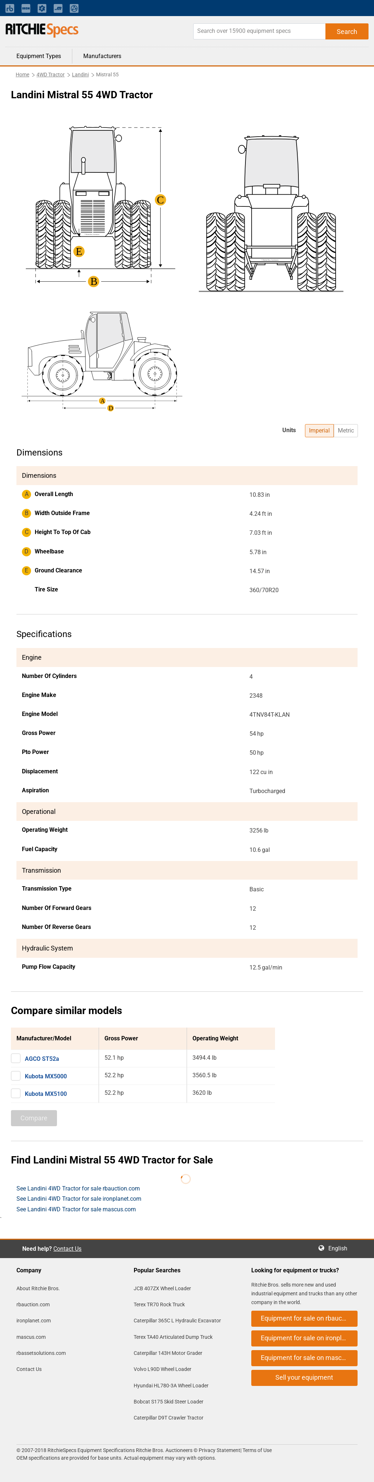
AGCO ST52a (42, 1058)
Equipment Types (38, 56)
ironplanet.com (33, 1320)
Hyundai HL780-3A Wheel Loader (171, 1385)
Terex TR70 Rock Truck (159, 1304)
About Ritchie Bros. (38, 1288)
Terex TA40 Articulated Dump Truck (173, 1337)
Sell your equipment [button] (304, 1377)
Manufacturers (102, 56)
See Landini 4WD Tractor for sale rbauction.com (78, 1188)
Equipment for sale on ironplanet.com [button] (309, 1338)
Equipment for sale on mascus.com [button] (309, 1357)
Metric (346, 430)
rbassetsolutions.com (41, 1353)
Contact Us (67, 1248)
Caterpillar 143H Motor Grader (168, 1353)
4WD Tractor (51, 74)
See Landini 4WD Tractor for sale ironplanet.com (78, 1198)
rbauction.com (33, 1304)
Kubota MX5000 (46, 1076)
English (340, 1248)
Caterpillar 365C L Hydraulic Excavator (177, 1320)
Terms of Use (256, 1450)
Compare (33, 1118)
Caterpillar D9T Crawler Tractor (168, 1418)
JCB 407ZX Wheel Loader (162, 1288)
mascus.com (31, 1337)
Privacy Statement (219, 1450)
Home (22, 74)
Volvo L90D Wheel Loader (162, 1369)
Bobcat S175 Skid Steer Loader (168, 1402)
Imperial (319, 430)
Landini (80, 74)
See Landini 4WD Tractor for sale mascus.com (76, 1209)
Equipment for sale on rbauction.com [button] (309, 1318)
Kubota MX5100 (46, 1093)
